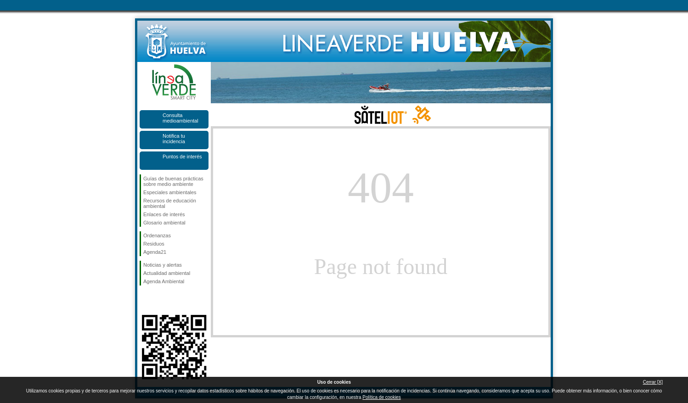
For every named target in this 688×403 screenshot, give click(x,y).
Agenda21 (154, 252)
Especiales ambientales (170, 192)
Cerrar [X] (653, 382)
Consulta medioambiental (180, 117)
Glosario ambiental (164, 222)
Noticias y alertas (162, 265)
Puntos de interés (182, 156)
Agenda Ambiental (163, 281)
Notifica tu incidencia (174, 138)
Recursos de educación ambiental (169, 203)
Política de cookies (381, 397)
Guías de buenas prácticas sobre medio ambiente (173, 181)
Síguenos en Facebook (145, 300)
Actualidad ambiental (166, 273)
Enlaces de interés (164, 214)
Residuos (153, 243)
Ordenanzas (157, 235)
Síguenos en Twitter (160, 300)
